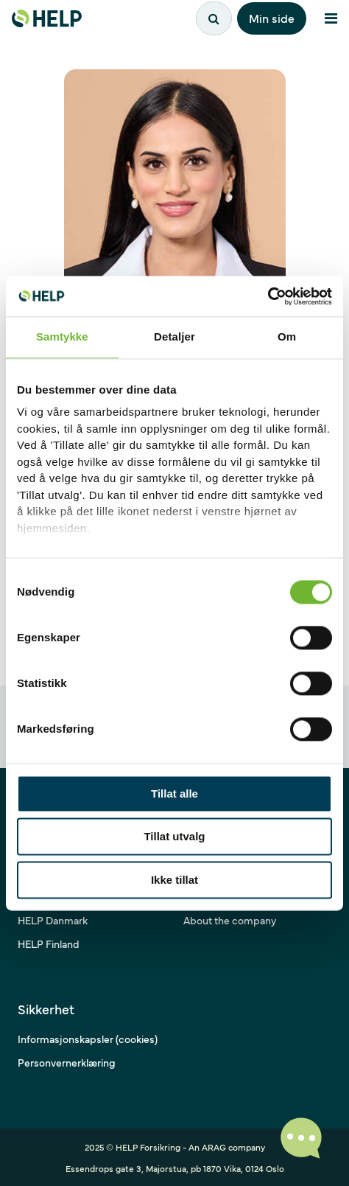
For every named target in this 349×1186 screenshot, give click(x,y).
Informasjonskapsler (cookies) (88, 1038)
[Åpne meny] (330, 18)
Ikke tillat (174, 879)
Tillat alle (174, 793)
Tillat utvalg (174, 837)
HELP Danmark (53, 920)
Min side (272, 18)
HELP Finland (49, 943)
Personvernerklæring (67, 1062)
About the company (229, 920)
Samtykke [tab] (62, 336)
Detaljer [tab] (174, 336)
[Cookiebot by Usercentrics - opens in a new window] (267, 296)
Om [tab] (287, 336)
